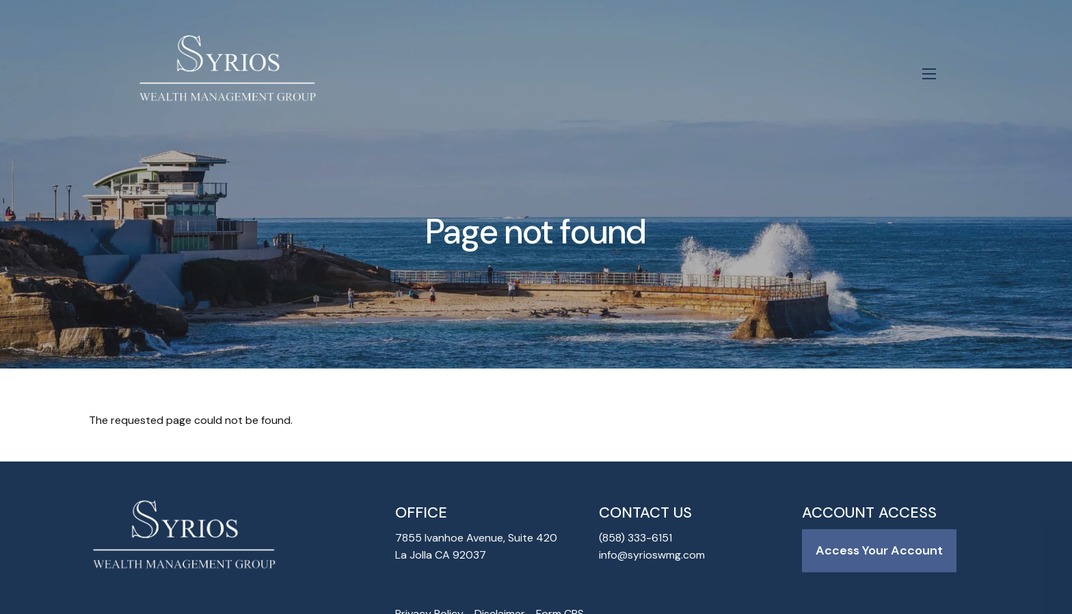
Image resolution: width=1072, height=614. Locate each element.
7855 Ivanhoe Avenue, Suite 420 (476, 538)
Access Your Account (879, 551)
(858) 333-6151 (635, 538)
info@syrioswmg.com (652, 556)
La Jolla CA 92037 (440, 556)
